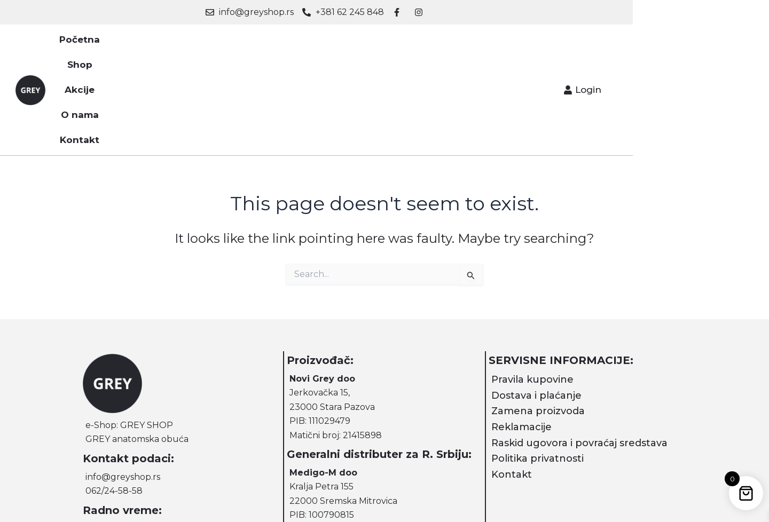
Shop (290, 42)
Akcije (334, 42)
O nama (384, 42)
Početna (241, 42)
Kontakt (438, 42)
